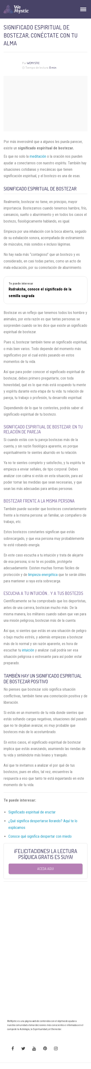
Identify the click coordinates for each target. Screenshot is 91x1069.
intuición (28, 650)
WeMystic (33, 63)
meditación (38, 156)
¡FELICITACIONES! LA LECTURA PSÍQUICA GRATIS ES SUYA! (45, 854)
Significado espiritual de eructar (32, 812)
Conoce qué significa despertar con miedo (40, 836)
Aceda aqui (45, 869)
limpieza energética (43, 574)
